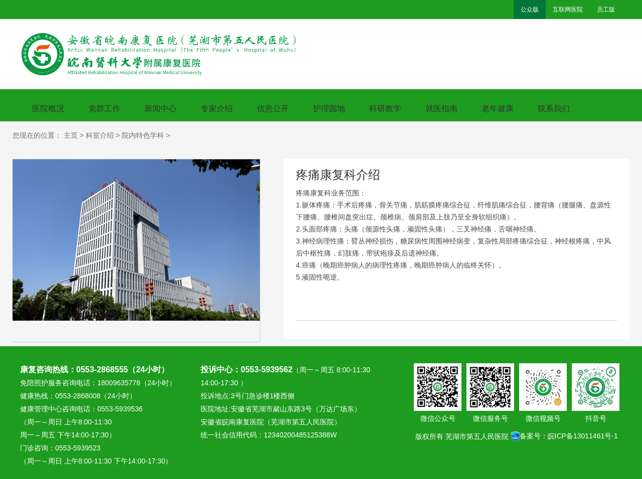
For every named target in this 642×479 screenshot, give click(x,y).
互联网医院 (568, 9)
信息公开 (273, 108)
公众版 (530, 9)
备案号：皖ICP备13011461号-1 (564, 433)
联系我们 (554, 108)
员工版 (606, 9)
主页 (71, 135)
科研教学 (385, 108)
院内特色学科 (143, 135)
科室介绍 (100, 135)
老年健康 (498, 108)
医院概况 (48, 108)
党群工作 (104, 108)
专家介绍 (217, 108)
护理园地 (329, 108)
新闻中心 (160, 108)
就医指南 (441, 108)
